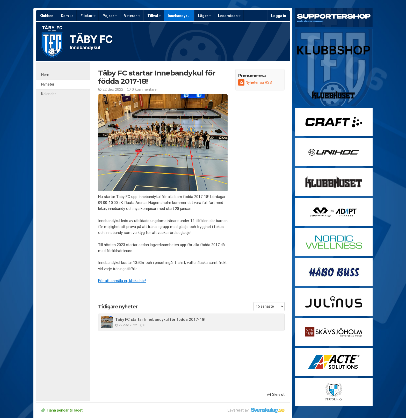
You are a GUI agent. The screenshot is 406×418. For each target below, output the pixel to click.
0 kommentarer (142, 89)
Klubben (46, 16)
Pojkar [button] (110, 16)
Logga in (278, 16)
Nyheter (47, 84)
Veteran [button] (132, 16)
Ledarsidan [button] (229, 16)
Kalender (48, 94)
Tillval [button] (154, 16)
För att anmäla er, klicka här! (122, 280)
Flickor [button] (88, 16)
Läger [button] (204, 16)
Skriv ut (276, 394)
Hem (45, 75)
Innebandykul (179, 16)
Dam (67, 16)
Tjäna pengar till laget (62, 410)
